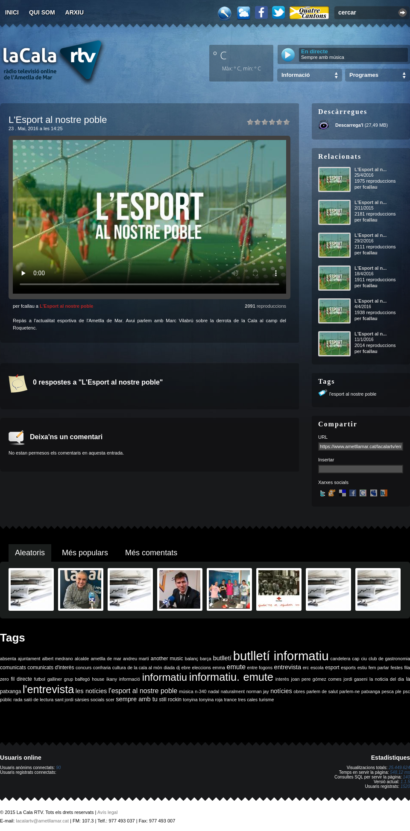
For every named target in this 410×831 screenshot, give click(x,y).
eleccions (201, 667)
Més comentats (151, 552)
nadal (213, 691)
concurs (83, 667)
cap (355, 658)
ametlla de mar (106, 658)
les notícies (91, 691)
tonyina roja (211, 699)
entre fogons (259, 667)
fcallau (370, 187)
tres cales (248, 699)
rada (17, 699)
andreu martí (136, 658)
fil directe (21, 679)
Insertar (326, 459)
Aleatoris (30, 552)
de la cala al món (144, 667)
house (98, 679)
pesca (388, 691)
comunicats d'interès (50, 668)
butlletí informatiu (281, 656)
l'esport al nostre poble (352, 394)
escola (317, 667)
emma (218, 667)
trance (230, 699)
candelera (341, 658)
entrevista (288, 667)
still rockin (170, 700)
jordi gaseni (355, 679)
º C (220, 55)
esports (348, 667)
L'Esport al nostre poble (66, 306)
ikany (111, 679)
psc (406, 691)
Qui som (42, 12)
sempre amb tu (137, 699)
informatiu (164, 677)
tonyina (190, 699)
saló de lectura (38, 699)
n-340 (200, 691)
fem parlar (379, 667)
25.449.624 (399, 767)
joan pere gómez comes (316, 679)
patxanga (370, 691)
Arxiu (74, 12)
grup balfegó (77, 679)
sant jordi (64, 699)
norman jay (257, 691)
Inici (12, 12)
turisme (266, 699)
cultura (119, 667)
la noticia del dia (386, 679)
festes (396, 667)
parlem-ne (350, 691)
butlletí (222, 658)
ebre (186, 667)
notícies (281, 691)
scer (110, 699)
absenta (8, 658)
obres (299, 691)
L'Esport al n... (370, 169)
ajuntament (29, 658)
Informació (295, 75)
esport (332, 668)
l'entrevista (48, 689)
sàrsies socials (89, 699)
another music (167, 659)
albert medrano (57, 658)
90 (58, 767)
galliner (54, 679)
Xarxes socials (333, 482)
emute (236, 667)
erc (306, 667)
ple (398, 691)
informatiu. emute (231, 677)
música (186, 691)
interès (282, 679)
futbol (39, 679)
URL (323, 437)
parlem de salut (322, 691)
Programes (363, 75)
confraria (102, 667)
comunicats (13, 668)
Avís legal (107, 812)
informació (129, 679)
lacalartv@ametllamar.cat (42, 820)
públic (6, 699)
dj (178, 667)
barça (205, 658)
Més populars (85, 552)
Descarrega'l (349, 125)
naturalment (233, 691)
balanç (191, 658)
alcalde (82, 658)
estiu (362, 667)
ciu (364, 658)
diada (169, 667)
